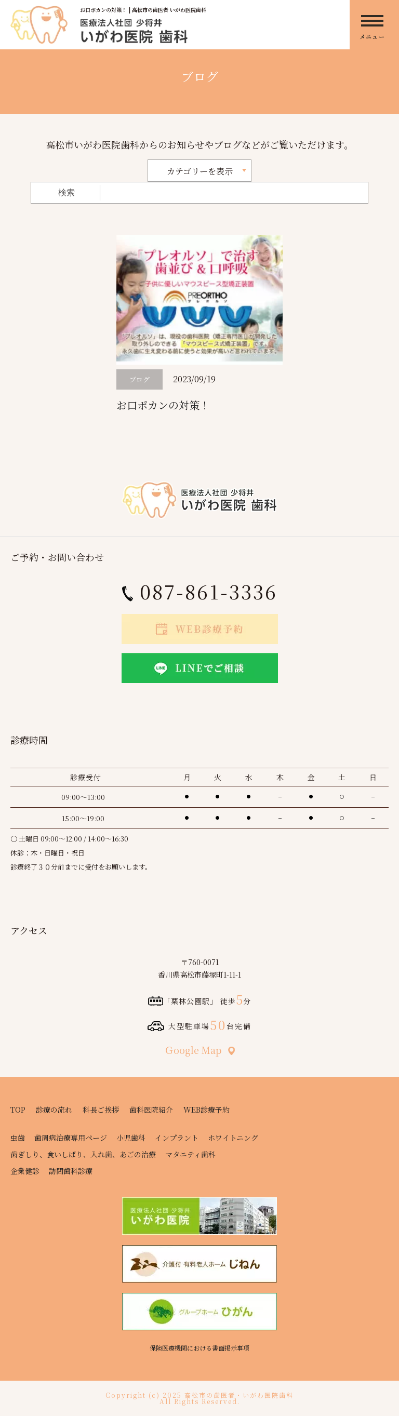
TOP (17, 1109)
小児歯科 (130, 1137)
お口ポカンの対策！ (163, 404)
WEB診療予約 (206, 1109)
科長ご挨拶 (101, 1109)
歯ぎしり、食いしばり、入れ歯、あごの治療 (83, 1154)
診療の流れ (54, 1109)
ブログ (139, 379)
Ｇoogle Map (199, 1050)
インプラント (176, 1137)
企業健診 (24, 1170)
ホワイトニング (233, 1137)
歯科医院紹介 (151, 1109)
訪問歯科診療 (70, 1170)
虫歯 (17, 1137)
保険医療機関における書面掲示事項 (199, 1347)
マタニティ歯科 (190, 1154)
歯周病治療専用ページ (70, 1137)
